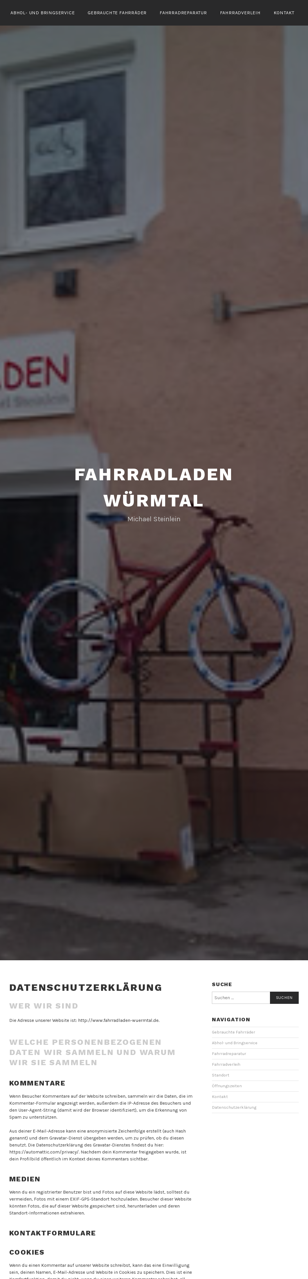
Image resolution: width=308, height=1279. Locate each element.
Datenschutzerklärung (234, 1123)
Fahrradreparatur (183, 12)
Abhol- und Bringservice (42, 12)
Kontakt (284, 12)
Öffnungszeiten (227, 1102)
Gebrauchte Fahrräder (117, 12)
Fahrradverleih (240, 12)
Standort (220, 1091)
